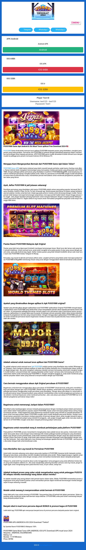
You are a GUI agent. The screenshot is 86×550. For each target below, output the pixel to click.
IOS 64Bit (43, 69)
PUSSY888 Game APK (11, 168)
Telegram (25, 29)
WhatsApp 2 (58, 29)
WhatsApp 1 (41, 29)
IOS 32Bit (43, 89)
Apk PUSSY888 (36, 366)
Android (43, 50)
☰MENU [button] (75, 22)
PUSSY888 (7, 151)
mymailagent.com (46, 545)
